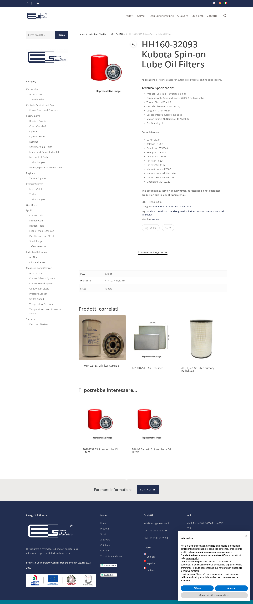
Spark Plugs (35, 241)
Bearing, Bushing (38, 121)
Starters (30, 319)
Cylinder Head (37, 136)
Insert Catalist (36, 189)
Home (82, 34)
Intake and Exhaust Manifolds (45, 152)
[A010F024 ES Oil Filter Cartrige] (102, 337)
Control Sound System (41, 283)
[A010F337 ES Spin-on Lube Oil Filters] (102, 420)
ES (170, 211)
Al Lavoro (105, 539)
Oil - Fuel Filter (37, 262)
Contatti (104, 550)
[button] (133, 44)
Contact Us (148, 490)
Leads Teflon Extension (41, 230)
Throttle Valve (36, 99)
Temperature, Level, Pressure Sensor (45, 311)
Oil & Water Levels (39, 288)
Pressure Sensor (38, 293)
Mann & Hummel (215, 211)
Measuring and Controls (39, 268)
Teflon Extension (38, 246)
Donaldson (162, 211)
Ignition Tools (36, 225)
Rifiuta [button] (197, 588)
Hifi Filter (191, 211)
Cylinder (33, 131)
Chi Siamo (105, 545)
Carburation (32, 89)
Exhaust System (34, 183)
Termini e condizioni (111, 556)
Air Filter (34, 257)
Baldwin (151, 211)
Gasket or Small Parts (40, 146)
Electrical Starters (38, 324)
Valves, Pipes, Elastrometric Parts (47, 167)
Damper (33, 141)
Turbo (32, 194)
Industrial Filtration (36, 252)
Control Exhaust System (42, 278)
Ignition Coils (36, 220)
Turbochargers (37, 162)
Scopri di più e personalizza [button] (214, 595)
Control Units (36, 215)
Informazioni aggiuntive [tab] (152, 252)
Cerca (61, 35)
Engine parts (33, 115)
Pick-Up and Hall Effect (41, 236)
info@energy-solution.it (156, 523)
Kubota (200, 211)
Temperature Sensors (41, 304)
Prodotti (104, 528)
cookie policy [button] (192, 558)
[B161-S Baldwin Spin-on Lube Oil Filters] (151, 420)
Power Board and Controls (43, 110)
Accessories (35, 94)
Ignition (30, 210)
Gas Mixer (31, 205)
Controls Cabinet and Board (41, 105)
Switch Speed (36, 298)
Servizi (103, 534)
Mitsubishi (147, 214)
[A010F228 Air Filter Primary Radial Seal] (201, 339)
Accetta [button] (231, 588)
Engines (30, 173)
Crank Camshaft (38, 126)
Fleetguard (179, 211)
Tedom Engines (37, 178)
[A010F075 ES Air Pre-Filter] (151, 339)
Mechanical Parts (38, 157)
